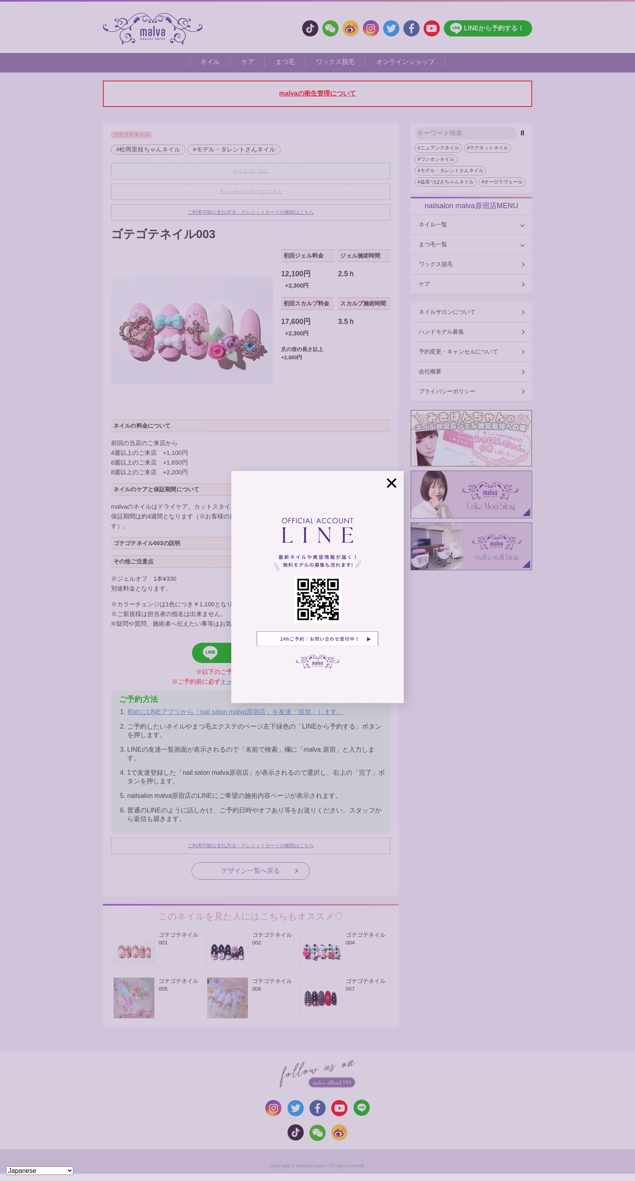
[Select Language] (39, 1170)
